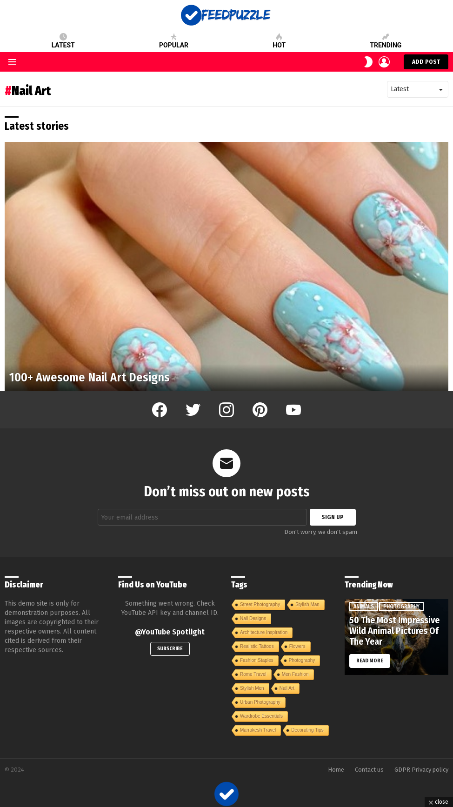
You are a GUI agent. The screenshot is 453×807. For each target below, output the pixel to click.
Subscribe (170, 649)
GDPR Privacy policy (421, 769)
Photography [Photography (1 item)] (302, 660)
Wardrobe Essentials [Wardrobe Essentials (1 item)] (261, 716)
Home (336, 769)
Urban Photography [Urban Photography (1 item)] (260, 702)
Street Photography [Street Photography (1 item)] (260, 604)
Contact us (369, 769)
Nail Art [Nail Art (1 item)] (287, 688)
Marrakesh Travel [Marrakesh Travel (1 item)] (258, 730)
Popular (173, 41)
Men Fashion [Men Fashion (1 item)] (295, 674)
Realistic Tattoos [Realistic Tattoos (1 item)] (257, 646)
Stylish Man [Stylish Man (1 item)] (307, 604)
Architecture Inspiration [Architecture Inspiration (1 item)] (263, 632)
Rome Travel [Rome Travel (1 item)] (253, 674)
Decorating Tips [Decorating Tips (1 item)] (307, 730)
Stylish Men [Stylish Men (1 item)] (252, 688)
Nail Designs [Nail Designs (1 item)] (253, 618)
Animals (363, 606)
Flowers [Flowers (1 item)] (297, 646)
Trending (385, 41)
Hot (279, 41)
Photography (401, 606)
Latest (63, 41)
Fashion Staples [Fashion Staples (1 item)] (256, 660)
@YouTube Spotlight (170, 632)
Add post (426, 63)
